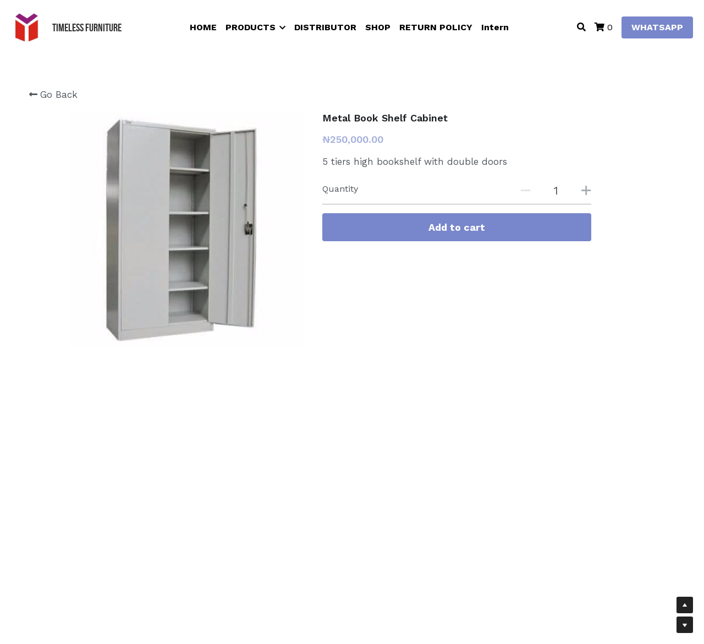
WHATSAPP (657, 27)
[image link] (27, 26)
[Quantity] (555, 190)
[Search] (581, 27)
